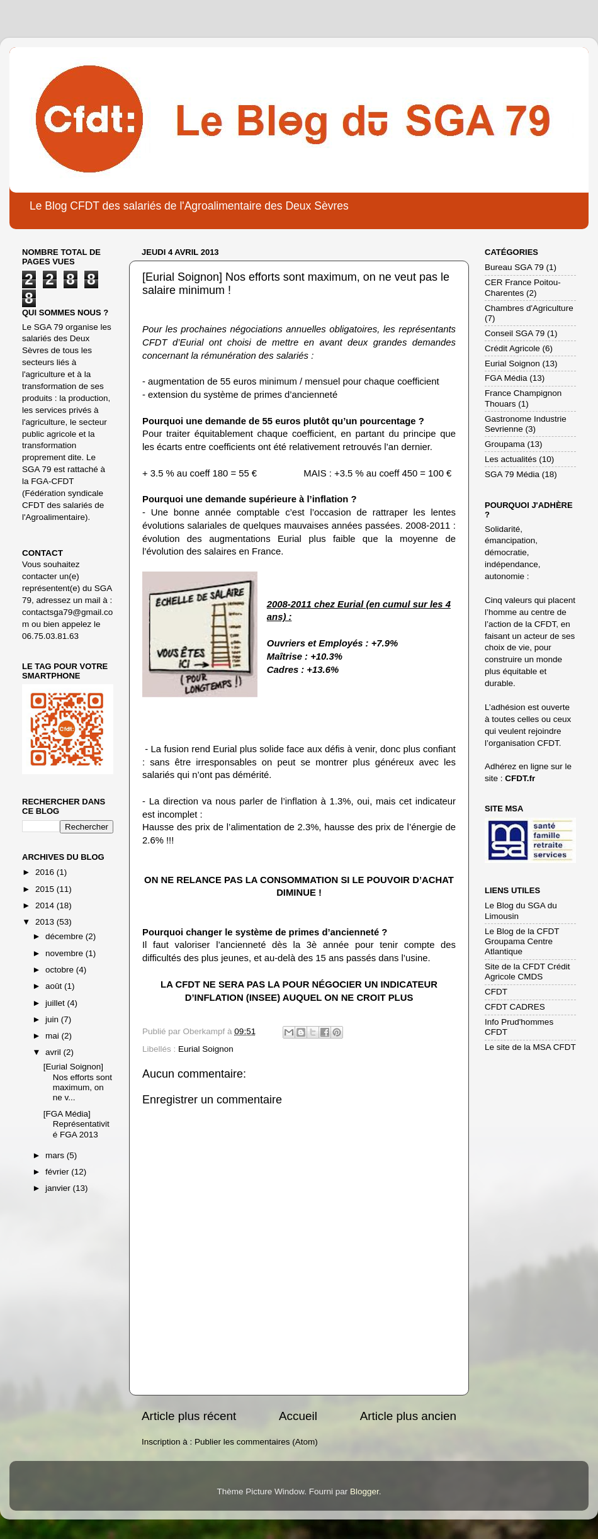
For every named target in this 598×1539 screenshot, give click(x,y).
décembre (65, 936)
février (58, 1171)
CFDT (496, 991)
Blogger (364, 1491)
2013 (46, 922)
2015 (46, 889)
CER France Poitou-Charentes (523, 287)
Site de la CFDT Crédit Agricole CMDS (527, 971)
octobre (60, 969)
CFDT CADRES (515, 1007)
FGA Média (506, 378)
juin (53, 1019)
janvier (59, 1188)
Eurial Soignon (206, 1049)
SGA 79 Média (512, 474)
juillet (56, 1003)
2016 (46, 872)
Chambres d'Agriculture (529, 308)
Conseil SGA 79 (514, 333)
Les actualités (511, 459)
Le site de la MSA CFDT (530, 1047)
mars (56, 1155)
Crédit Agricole (512, 348)
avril (54, 1052)
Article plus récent (189, 1416)
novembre (65, 953)
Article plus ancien (408, 1416)
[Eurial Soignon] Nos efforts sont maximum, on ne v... (77, 1082)
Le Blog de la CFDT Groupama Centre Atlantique (522, 941)
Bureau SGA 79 (514, 267)
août (54, 986)
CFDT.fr (520, 778)
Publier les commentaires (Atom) (256, 1441)
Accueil (298, 1416)
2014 (46, 905)
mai (53, 1035)
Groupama (505, 444)
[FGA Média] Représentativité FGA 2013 (76, 1124)
